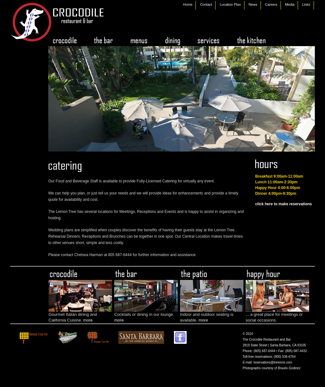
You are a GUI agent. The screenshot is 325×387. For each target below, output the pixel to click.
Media (290, 4)
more (88, 320)
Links (306, 4)
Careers (271, 4)
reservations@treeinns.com (272, 362)
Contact (206, 4)
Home (187, 4)
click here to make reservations (283, 204)
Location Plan (230, 4)
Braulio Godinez (289, 368)
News (253, 4)
